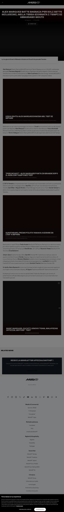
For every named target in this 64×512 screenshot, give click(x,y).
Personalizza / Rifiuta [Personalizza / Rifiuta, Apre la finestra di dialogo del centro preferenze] (25, 509)
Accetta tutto (40, 509)
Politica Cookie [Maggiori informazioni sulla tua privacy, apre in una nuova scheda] (19, 506)
